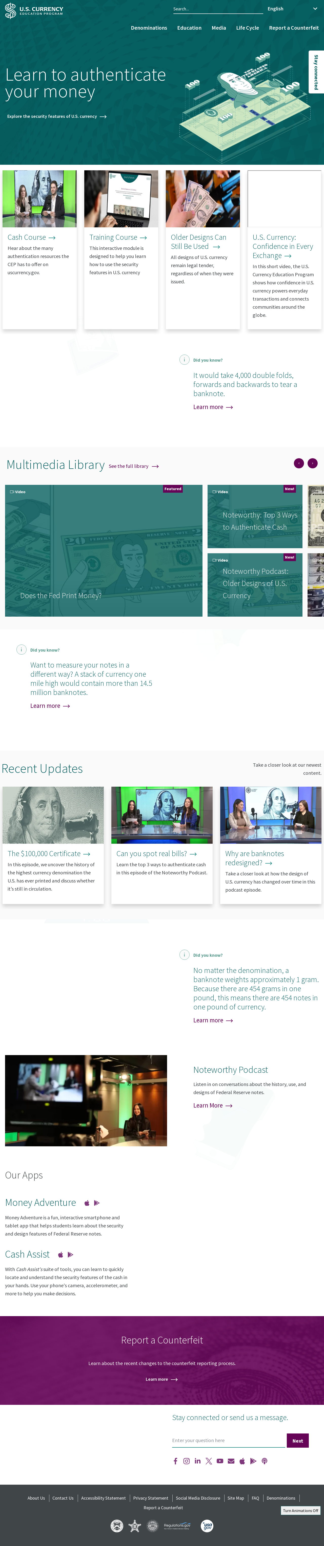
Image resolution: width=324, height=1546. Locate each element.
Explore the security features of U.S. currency (52, 116)
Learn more (208, 407)
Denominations (149, 27)
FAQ (255, 1498)
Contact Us (63, 1498)
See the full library (134, 466)
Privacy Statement (150, 1498)
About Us (36, 1498)
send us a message (258, 1417)
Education (189, 27)
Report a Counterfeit (294, 27)
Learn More (208, 1105)
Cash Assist (27, 1254)
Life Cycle (247, 27)
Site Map (236, 1498)
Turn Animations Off (300, 1510)
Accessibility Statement (103, 1498)
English (276, 8)
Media (219, 27)
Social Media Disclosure (198, 1498)
